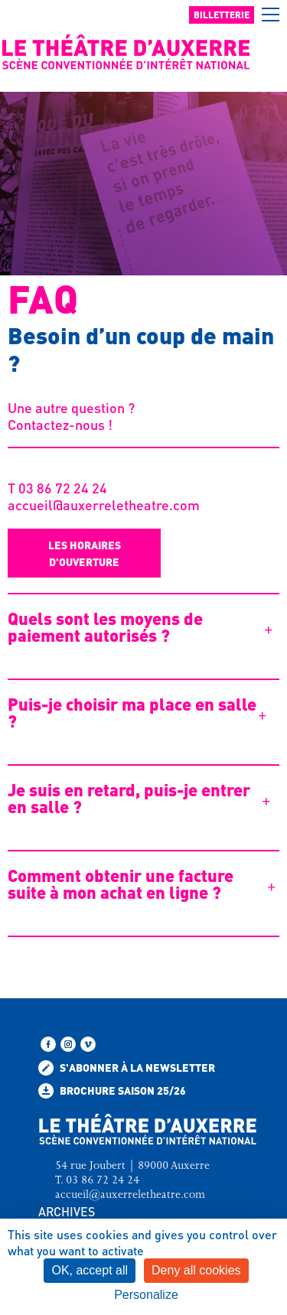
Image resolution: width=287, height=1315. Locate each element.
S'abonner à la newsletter (126, 1068)
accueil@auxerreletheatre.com (104, 504)
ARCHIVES (66, 1211)
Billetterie (221, 15)
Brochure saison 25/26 (112, 1091)
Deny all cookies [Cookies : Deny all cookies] (196, 1270)
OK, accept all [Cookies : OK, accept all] (89, 1270)
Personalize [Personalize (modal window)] (146, 1294)
